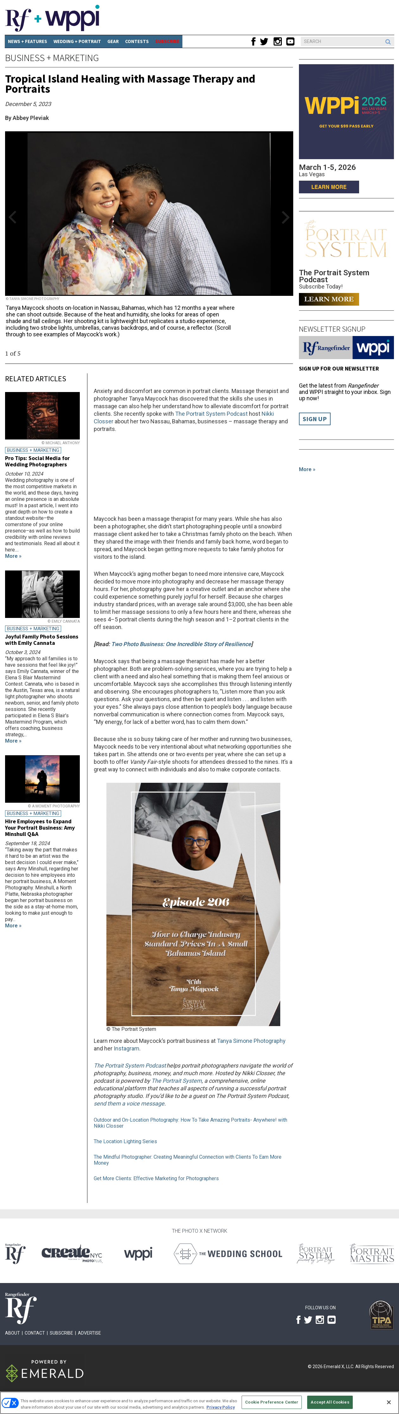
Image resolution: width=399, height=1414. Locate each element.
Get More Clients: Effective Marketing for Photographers (156, 1178)
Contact (35, 1333)
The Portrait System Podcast (211, 413)
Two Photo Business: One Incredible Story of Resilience (181, 644)
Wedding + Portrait (77, 41)
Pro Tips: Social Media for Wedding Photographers (37, 461)
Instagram (126, 1048)
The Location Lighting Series (125, 1141)
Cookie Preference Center (271, 1402)
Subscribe (61, 1333)
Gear (113, 41)
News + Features (27, 41)
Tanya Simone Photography (251, 1040)
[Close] (389, 1402)
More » (307, 469)
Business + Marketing (52, 58)
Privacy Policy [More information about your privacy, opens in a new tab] (220, 1407)
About (12, 1333)
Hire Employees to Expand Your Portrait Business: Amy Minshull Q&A (40, 828)
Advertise (89, 1333)
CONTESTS (137, 41)
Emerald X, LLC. (339, 1366)
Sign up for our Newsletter (339, 368)
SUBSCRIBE (167, 41)
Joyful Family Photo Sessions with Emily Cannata (41, 639)
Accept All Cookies (330, 1402)
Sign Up (315, 419)
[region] (199, 1403)
